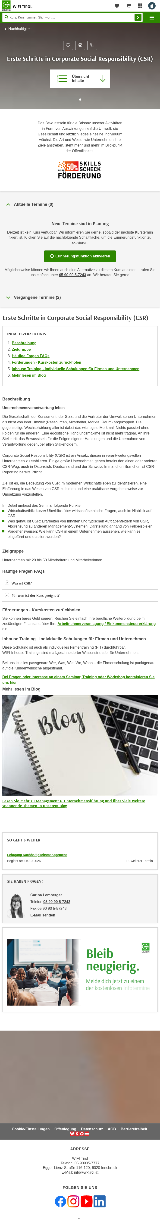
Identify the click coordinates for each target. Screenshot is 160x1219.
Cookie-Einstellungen (31, 1129)
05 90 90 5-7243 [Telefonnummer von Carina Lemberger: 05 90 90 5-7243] (56, 902)
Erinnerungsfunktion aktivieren (80, 256)
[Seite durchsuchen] (72, 17)
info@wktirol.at (86, 1172)
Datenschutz (92, 1129)
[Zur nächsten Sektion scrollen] (80, 104)
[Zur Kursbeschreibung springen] (80, 78)
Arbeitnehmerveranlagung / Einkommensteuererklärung (106, 624)
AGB (112, 1129)
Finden (138, 17)
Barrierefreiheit (134, 1129)
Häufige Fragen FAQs (31, 356)
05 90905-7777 (87, 1163)
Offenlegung (65, 1129)
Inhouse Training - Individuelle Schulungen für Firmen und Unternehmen (75, 369)
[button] (80, 583)
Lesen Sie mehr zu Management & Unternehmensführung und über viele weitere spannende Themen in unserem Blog (73, 803)
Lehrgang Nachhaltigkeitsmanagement (37, 855)
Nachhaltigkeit (20, 29)
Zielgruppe (21, 349)
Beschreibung (24, 343)
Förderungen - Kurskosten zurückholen (46, 362)
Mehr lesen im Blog (29, 375)
